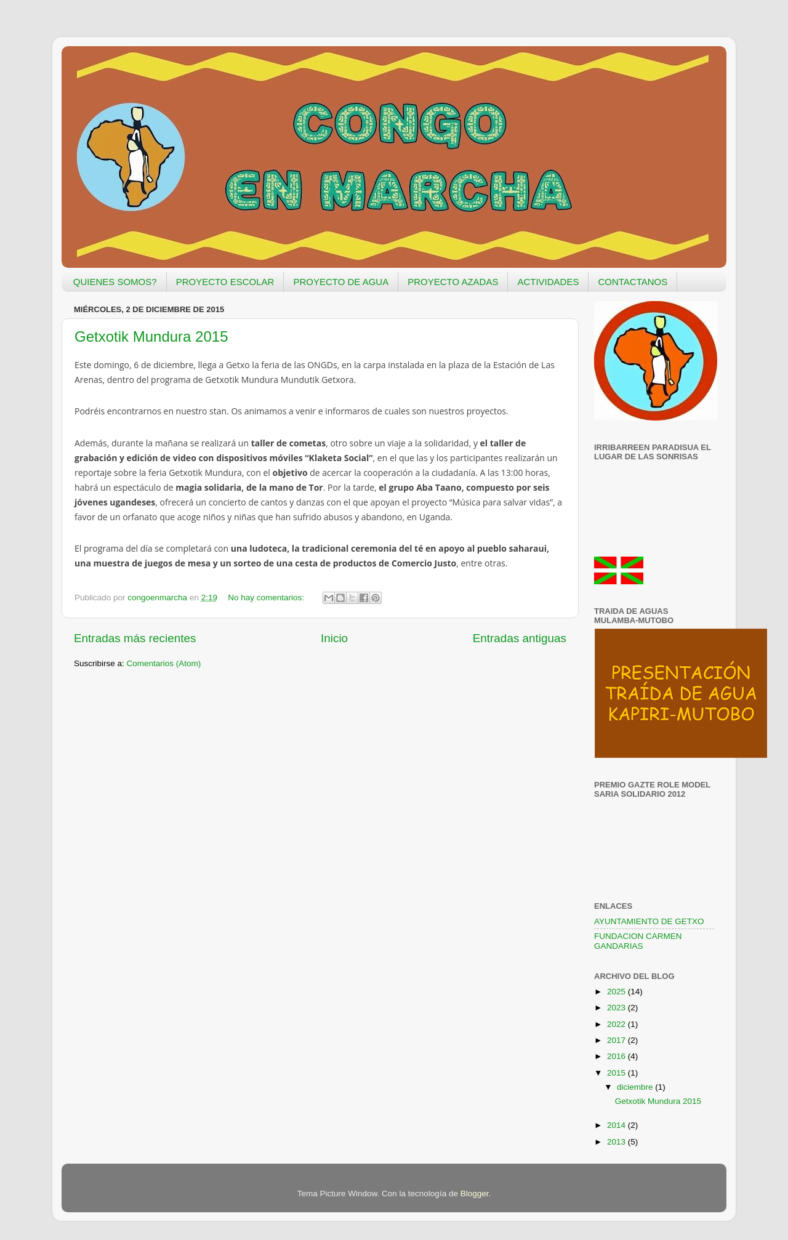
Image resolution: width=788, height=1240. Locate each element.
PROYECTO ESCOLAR (225, 281)
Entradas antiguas (519, 638)
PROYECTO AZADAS (453, 281)
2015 (617, 1072)
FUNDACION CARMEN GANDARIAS (638, 941)
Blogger (474, 1193)
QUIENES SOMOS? (115, 281)
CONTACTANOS (632, 281)
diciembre (636, 1087)
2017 (617, 1040)
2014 (617, 1125)
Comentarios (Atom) (164, 663)
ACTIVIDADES (548, 281)
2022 (617, 1024)
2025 (617, 991)
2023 (617, 1007)
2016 (617, 1056)
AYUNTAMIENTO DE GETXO (649, 921)
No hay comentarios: (267, 597)
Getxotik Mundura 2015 (151, 336)
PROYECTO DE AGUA (340, 281)
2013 (617, 1141)
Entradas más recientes (135, 638)
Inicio (334, 638)
